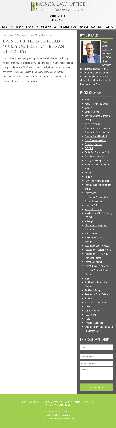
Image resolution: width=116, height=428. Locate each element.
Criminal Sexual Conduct (96, 136)
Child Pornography (93, 123)
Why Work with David (22, 26)
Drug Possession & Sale (95, 140)
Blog (100, 26)
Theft (87, 318)
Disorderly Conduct (93, 144)
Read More (96, 84)
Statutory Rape (92, 310)
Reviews (84, 26)
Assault (88, 103)
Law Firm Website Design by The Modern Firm (58, 418)
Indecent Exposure (93, 209)
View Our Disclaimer (52, 415)
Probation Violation (93, 261)
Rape (87, 278)
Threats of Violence (94, 322)
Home (4, 26)
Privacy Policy (65, 415)
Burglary (88, 107)
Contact (110, 26)
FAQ (93, 26)
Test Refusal (90, 314)
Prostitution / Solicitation (96, 265)
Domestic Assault (101, 103)
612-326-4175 (57, 19)
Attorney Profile (46, 26)
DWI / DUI (89, 148)
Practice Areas (68, 26)
